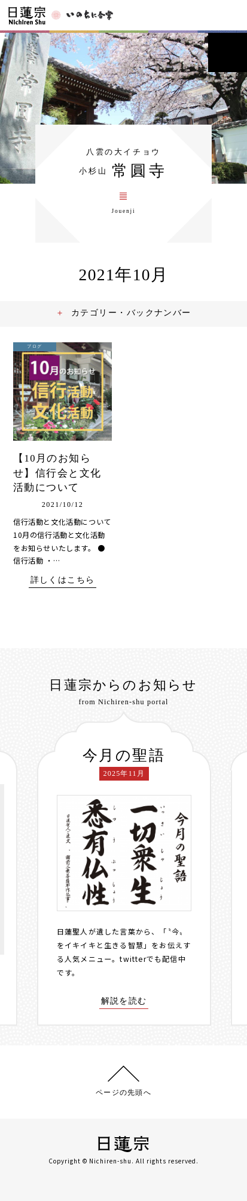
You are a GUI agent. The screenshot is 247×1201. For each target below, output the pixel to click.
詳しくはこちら (63, 579)
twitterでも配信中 (153, 959)
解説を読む (124, 1000)
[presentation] (27, 869)
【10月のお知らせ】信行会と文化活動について (57, 473)
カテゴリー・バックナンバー (131, 312)
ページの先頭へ (123, 1092)
